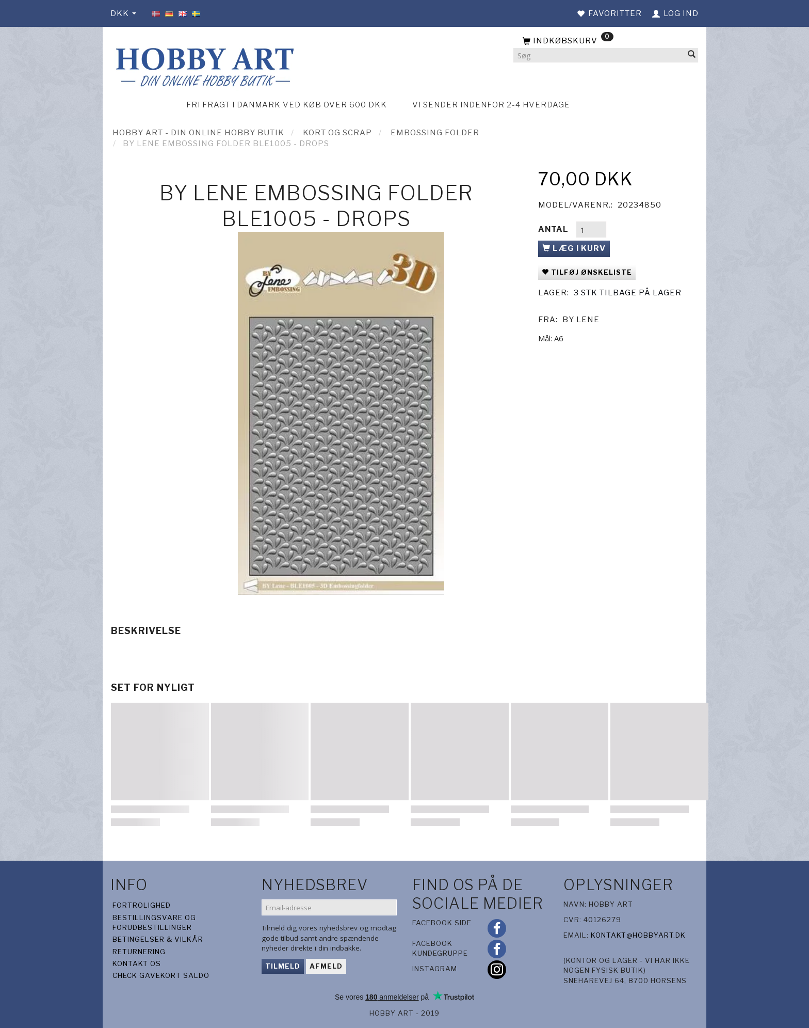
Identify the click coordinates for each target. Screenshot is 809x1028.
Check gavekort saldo (160, 975)
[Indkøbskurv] (606, 41)
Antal (554, 229)
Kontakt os (136, 963)
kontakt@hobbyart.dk (638, 935)
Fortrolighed (141, 905)
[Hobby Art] (203, 65)
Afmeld (326, 966)
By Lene (581, 319)
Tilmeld (282, 966)
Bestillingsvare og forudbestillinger (154, 922)
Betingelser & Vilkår (157, 939)
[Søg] (692, 55)
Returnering (139, 951)
